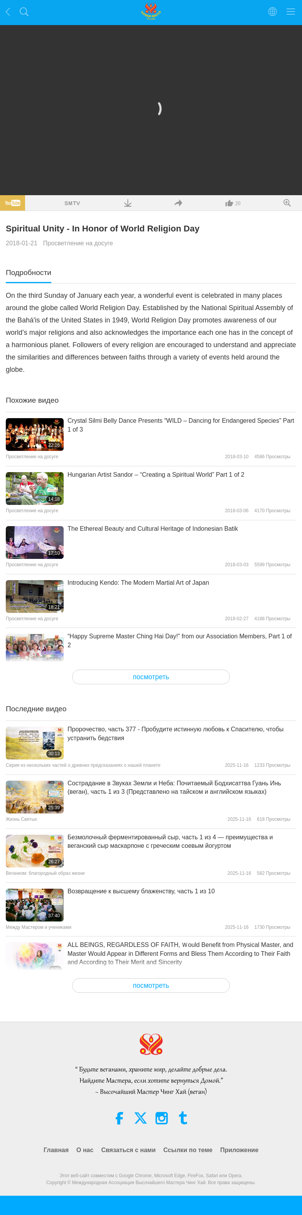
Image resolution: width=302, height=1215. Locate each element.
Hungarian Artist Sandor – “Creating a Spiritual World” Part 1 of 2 (156, 474)
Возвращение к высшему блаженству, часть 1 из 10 (141, 891)
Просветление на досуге (78, 243)
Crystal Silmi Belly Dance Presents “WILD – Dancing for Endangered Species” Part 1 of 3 (180, 424)
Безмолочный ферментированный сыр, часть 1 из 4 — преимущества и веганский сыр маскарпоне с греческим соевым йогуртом (170, 841)
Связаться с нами (128, 1150)
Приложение (239, 1150)
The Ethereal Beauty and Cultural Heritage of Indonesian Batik (152, 528)
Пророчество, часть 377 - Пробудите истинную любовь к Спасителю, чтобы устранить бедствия (175, 733)
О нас (84, 1150)
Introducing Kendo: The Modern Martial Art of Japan (138, 582)
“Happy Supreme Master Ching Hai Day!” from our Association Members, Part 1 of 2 (179, 640)
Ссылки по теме (188, 1150)
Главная (56, 1150)
